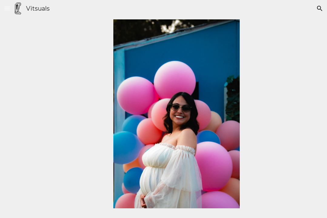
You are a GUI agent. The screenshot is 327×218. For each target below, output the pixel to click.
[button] (7, 8)
